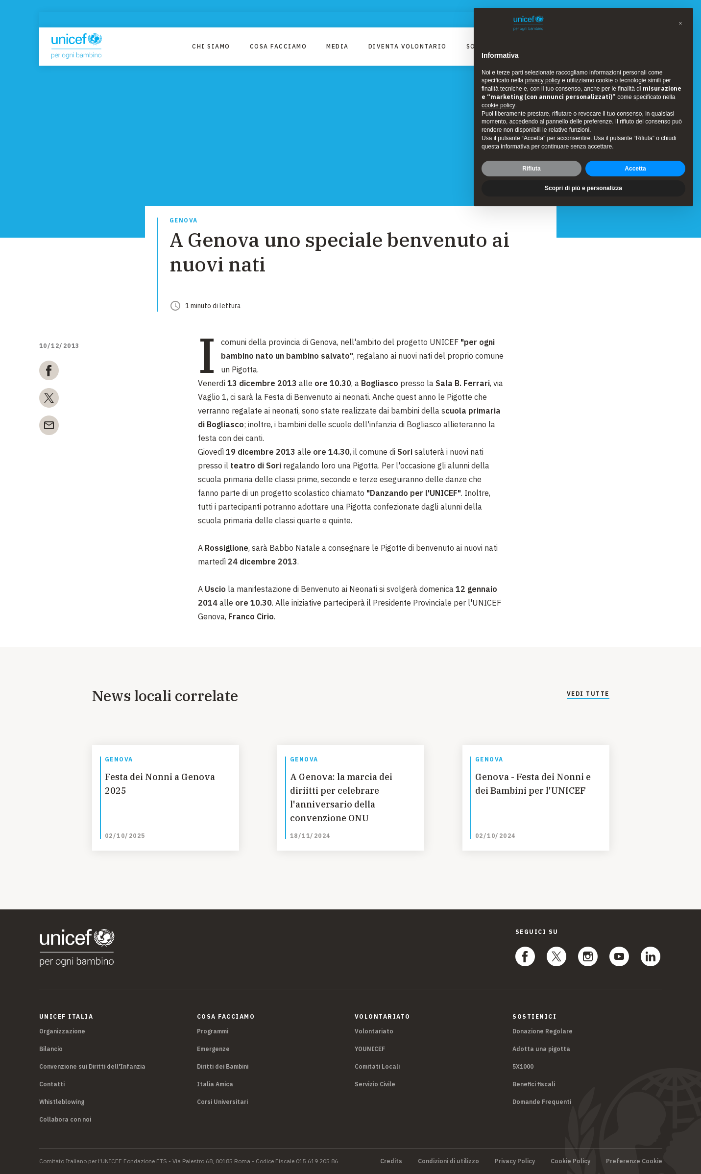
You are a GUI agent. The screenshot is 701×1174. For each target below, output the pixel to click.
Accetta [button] (635, 161)
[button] (680, 16)
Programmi (212, 1031)
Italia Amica (215, 1084)
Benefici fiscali (533, 1084)
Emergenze (213, 1048)
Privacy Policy (515, 1161)
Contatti (52, 1084)
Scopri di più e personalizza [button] (583, 181)
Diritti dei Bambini (222, 1066)
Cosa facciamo (278, 46)
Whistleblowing (61, 1101)
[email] (49, 427)
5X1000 (522, 1066)
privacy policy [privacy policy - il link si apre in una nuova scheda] (542, 73)
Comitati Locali (377, 1066)
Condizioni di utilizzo (448, 1161)
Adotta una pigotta (541, 1048)
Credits (391, 1161)
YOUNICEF (370, 1048)
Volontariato (374, 1031)
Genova (183, 221)
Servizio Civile (375, 1084)
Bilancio (51, 1048)
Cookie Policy (570, 1161)
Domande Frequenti (541, 1101)
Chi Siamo (211, 46)
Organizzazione (62, 1031)
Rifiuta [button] (531, 161)
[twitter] (49, 400)
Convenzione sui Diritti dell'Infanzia (92, 1066)
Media (337, 46)
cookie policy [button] (498, 98)
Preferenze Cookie (634, 1161)
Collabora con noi (65, 1119)
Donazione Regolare (542, 1031)
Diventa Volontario (407, 46)
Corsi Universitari (222, 1101)
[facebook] (49, 372)
